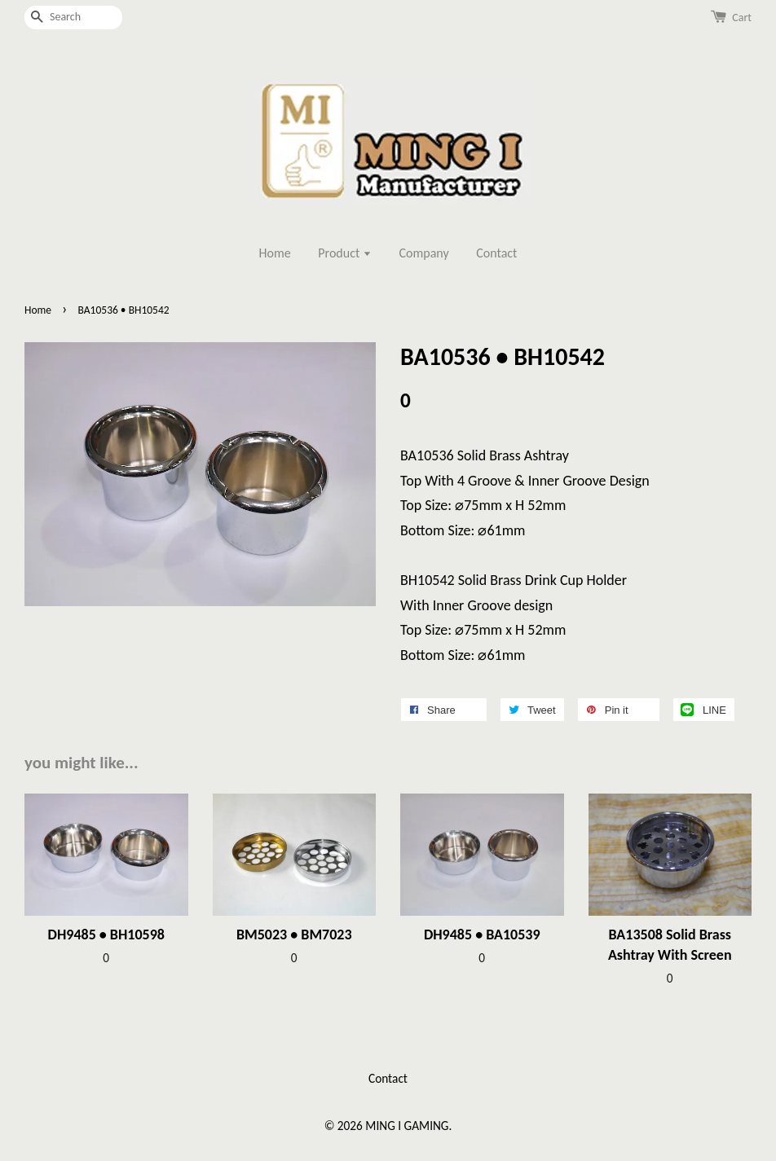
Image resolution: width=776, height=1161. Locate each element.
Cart (742, 17)
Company (424, 253)
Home (275, 253)
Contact (496, 253)
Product (345, 253)
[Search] (73, 17)
